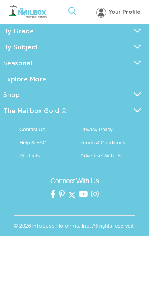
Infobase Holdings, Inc (60, 226)
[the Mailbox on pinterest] (62, 195)
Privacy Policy (97, 129)
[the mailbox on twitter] (71, 195)
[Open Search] (72, 12)
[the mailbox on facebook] (53, 195)
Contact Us (32, 129)
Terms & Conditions (103, 142)
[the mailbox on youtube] (83, 195)
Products (29, 156)
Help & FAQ (33, 142)
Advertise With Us (101, 156)
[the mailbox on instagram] (95, 195)
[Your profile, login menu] (118, 12)
